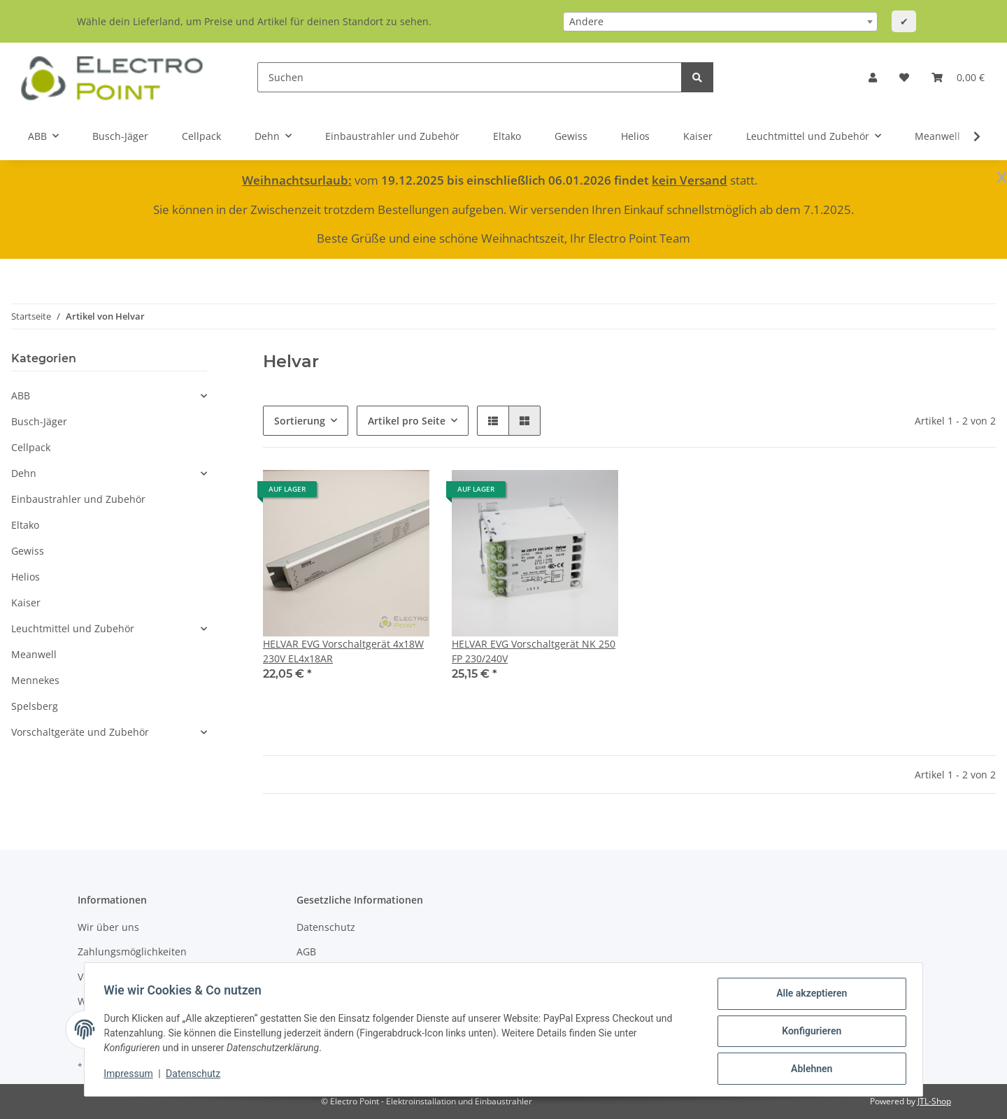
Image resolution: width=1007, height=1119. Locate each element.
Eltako (25, 525)
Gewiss (27, 550)
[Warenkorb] (958, 77)
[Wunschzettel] (904, 77)
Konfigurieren (808, 1033)
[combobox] (720, 21)
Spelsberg (34, 706)
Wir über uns (108, 927)
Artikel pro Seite (406, 420)
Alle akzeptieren (808, 996)
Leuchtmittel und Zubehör (72, 628)
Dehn (23, 473)
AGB (306, 951)
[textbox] (720, 22)
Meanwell (34, 654)
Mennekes (35, 680)
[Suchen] (469, 77)
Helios (25, 576)
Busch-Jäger (39, 421)
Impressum (131, 1075)
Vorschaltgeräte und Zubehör (80, 732)
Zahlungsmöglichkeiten (132, 951)
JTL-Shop (934, 1101)
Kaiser (26, 602)
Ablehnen (808, 1069)
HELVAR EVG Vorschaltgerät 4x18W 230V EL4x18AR (343, 651)
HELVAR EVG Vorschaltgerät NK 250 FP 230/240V (533, 651)
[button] (872, 77)
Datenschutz (326, 927)
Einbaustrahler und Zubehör (78, 499)
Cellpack (30, 447)
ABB (20, 395)
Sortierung (299, 420)
